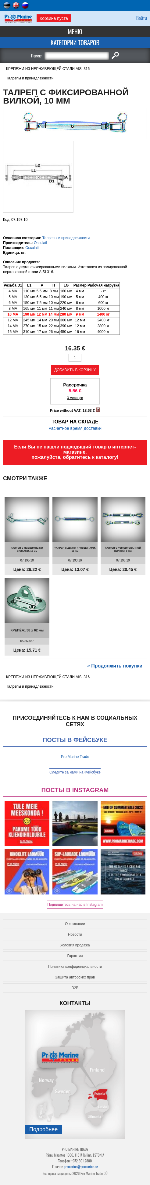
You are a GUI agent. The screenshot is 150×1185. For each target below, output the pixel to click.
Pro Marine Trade (75, 757)
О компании (75, 924)
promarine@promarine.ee (81, 1166)
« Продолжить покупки (114, 665)
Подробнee (43, 1129)
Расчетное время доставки (75, 428)
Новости (75, 934)
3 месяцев (75, 398)
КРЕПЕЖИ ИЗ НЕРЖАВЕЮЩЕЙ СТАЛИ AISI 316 (48, 69)
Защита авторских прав (75, 977)
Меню (75, 31)
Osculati (40, 243)
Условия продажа (75, 945)
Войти (141, 18)
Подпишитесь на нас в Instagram (75, 904)
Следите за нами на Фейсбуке (75, 772)
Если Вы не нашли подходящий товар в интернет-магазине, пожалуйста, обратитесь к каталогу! (75, 452)
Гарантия (75, 956)
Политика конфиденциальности (75, 966)
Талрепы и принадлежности (30, 78)
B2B (75, 988)
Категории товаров (75, 42)
